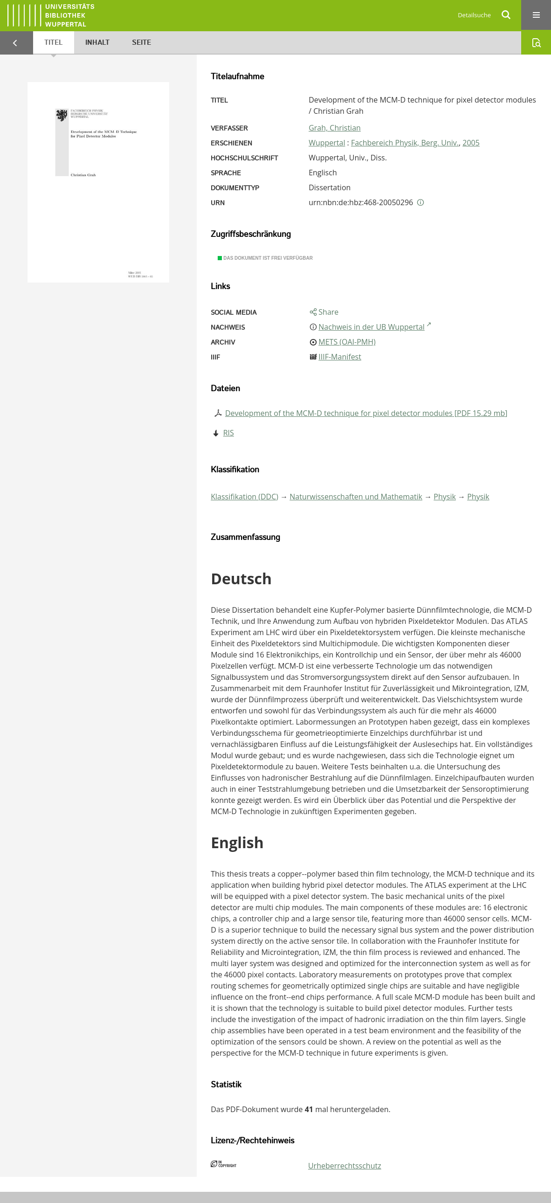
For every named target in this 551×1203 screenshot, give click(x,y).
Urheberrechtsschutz (344, 1166)
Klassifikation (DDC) (244, 496)
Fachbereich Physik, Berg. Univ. (405, 143)
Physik (445, 496)
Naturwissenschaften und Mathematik (355, 496)
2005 (471, 143)
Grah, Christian (335, 128)
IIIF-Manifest (339, 357)
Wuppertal (327, 143)
